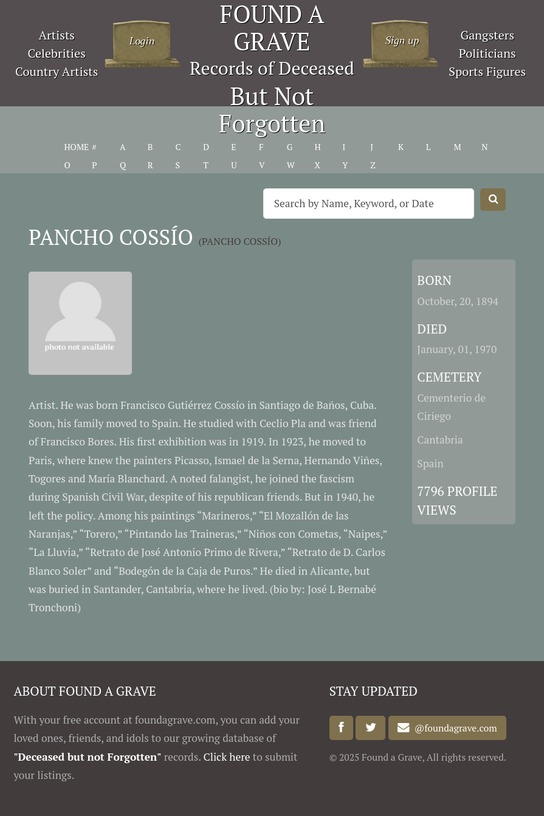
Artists (56, 35)
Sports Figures (487, 71)
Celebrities (57, 53)
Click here (227, 757)
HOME (76, 147)
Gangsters (487, 35)
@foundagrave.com (453, 728)
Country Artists (56, 71)
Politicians (487, 53)
